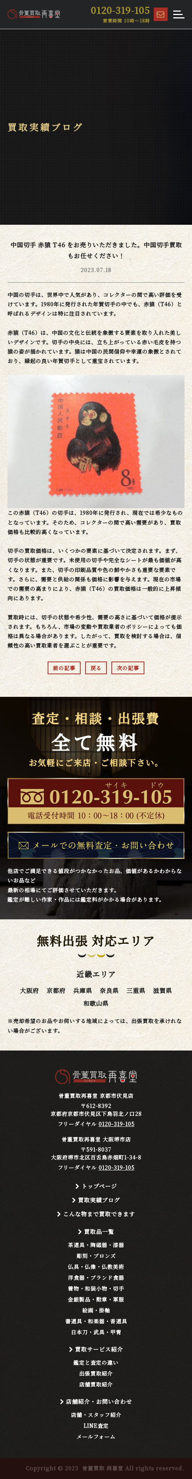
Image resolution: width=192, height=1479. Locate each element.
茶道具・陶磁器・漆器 (96, 1244)
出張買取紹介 (96, 1373)
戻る (96, 668)
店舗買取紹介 (96, 1384)
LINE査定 (96, 1425)
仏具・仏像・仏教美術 (96, 1266)
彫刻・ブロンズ (96, 1255)
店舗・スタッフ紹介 (96, 1414)
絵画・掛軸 (96, 1310)
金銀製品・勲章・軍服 (96, 1299)
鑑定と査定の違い (96, 1362)
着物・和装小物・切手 (96, 1288)
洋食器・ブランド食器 (96, 1277)
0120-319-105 (117, 1124)
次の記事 (128, 668)
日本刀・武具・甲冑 (96, 1332)
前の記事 (64, 668)
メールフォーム (96, 1436)
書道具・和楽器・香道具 (96, 1321)
